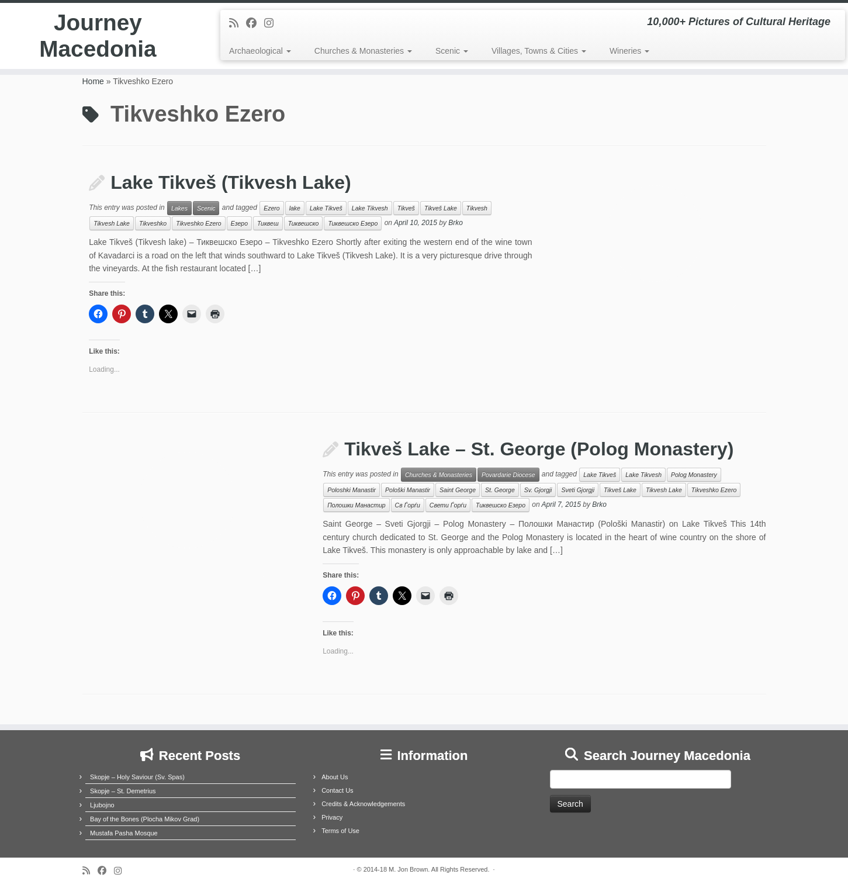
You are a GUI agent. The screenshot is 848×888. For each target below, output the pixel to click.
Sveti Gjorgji (577, 489)
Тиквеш (268, 223)
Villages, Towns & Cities (539, 51)
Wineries (629, 51)
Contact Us (337, 790)
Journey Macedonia (97, 37)
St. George (500, 489)
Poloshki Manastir (351, 489)
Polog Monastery (694, 474)
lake (294, 208)
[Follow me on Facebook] (255, 23)
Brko (455, 223)
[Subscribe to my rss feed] (237, 23)
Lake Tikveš (326, 208)
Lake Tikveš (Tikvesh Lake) (230, 182)
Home (93, 81)
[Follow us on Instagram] (272, 23)
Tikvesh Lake (112, 223)
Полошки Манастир (356, 505)
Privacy (331, 817)
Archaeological (260, 51)
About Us (334, 776)
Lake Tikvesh (370, 208)
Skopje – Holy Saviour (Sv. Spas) (137, 776)
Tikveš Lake (440, 208)
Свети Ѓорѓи (448, 505)
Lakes (179, 208)
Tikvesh (476, 208)
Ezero (271, 208)
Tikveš (406, 208)
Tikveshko (153, 223)
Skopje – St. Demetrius (123, 790)
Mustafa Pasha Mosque (124, 833)
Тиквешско (303, 223)
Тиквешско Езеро (353, 223)
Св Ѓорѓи (407, 505)
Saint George (457, 489)
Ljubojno (102, 804)
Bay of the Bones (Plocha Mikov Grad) (144, 819)
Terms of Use (340, 830)
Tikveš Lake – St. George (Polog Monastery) (538, 448)
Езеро (239, 223)
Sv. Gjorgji (538, 489)
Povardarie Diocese (508, 474)
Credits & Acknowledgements (363, 803)
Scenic (451, 51)
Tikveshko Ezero (198, 223)
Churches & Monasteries (363, 51)
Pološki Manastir (407, 489)
